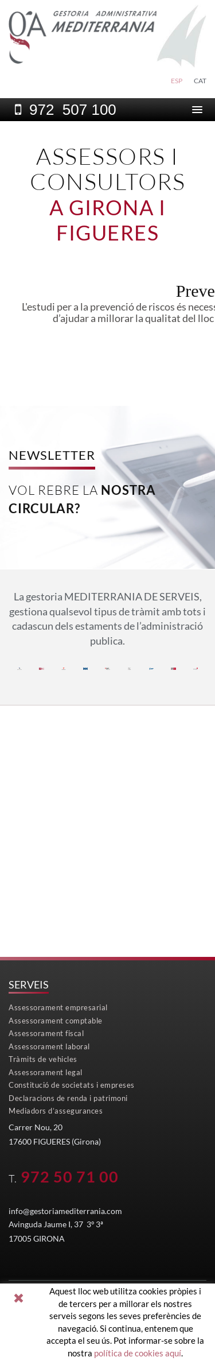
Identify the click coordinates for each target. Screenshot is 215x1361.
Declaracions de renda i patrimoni (68, 1098)
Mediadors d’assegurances (56, 1110)
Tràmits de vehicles (43, 1059)
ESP (176, 80)
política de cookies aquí (137, 1353)
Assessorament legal (46, 1072)
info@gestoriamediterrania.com (65, 1211)
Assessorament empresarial (58, 1007)
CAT (200, 80)
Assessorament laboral (49, 1046)
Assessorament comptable (56, 1020)
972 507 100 (72, 109)
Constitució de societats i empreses (72, 1084)
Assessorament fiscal (46, 1033)
